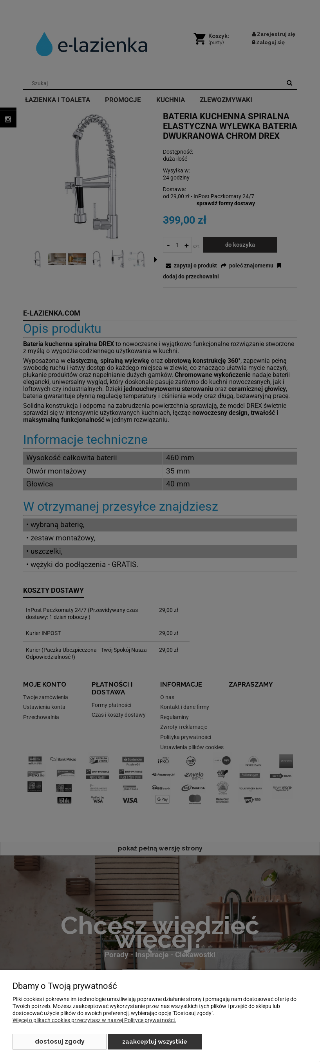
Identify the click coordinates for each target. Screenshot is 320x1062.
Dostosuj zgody (60, 1041)
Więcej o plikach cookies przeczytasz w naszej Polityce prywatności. (94, 1020)
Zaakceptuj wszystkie (154, 1041)
